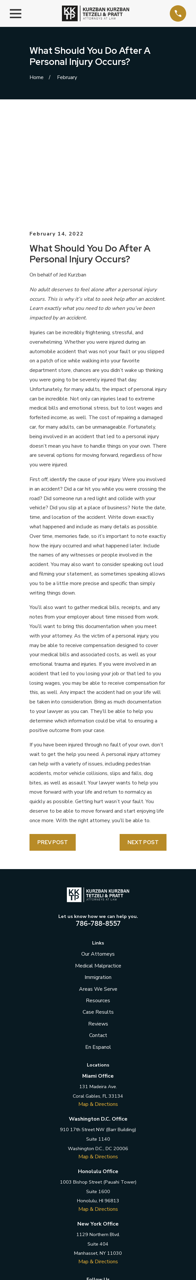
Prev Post (52, 737)
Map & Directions (98, 999)
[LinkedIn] (98, 1185)
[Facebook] (68, 1185)
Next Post (143, 737)
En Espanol (98, 942)
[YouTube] (127, 1185)
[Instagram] (112, 1185)
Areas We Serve (98, 884)
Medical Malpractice (98, 860)
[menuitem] (66, 1256)
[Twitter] (83, 1185)
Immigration (98, 872)
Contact (98, 930)
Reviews (98, 919)
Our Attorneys (98, 849)
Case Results (98, 907)
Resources (98, 895)
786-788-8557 (98, 818)
